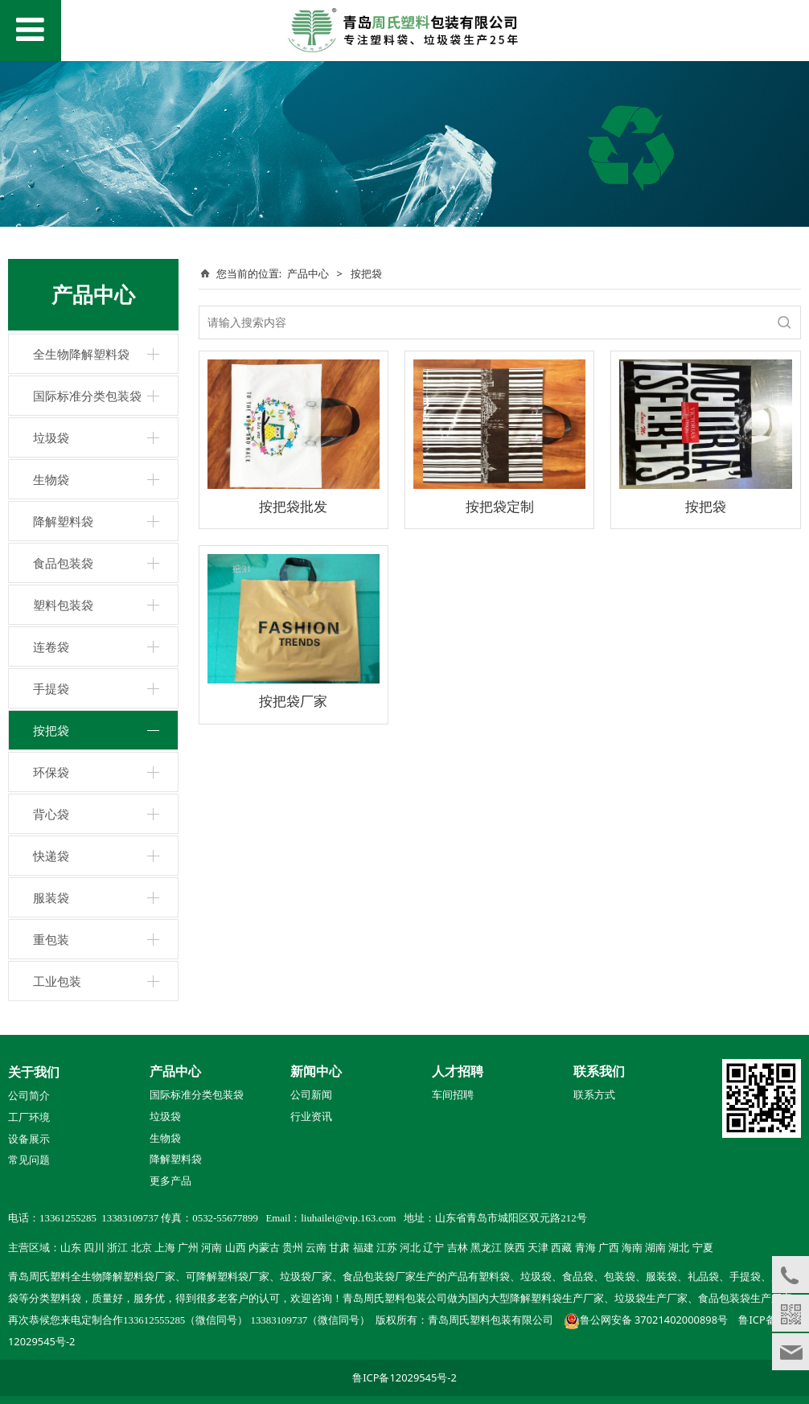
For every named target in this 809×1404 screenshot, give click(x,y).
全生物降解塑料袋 (81, 354)
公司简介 (29, 1096)
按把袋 (51, 730)
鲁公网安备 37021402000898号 (654, 1319)
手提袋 (51, 688)
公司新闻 (311, 1095)
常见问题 (29, 1160)
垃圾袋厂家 (306, 1277)
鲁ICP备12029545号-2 (404, 1377)
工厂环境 (29, 1117)
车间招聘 (453, 1095)
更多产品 (170, 1180)
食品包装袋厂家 (379, 1277)
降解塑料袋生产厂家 (557, 1298)
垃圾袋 (51, 437)
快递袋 (51, 856)
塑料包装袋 (63, 605)
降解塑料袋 (63, 521)
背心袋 (51, 814)
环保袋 (51, 772)
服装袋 (51, 897)
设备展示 (29, 1139)
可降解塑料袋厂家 (227, 1277)
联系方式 (594, 1095)
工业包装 (57, 981)
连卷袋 (51, 646)
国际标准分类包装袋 (87, 396)
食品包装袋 (63, 563)
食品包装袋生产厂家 (745, 1298)
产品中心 (308, 273)
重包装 (51, 939)
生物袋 (51, 479)
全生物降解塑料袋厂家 (123, 1277)
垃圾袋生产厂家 (651, 1298)
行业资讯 (311, 1117)
